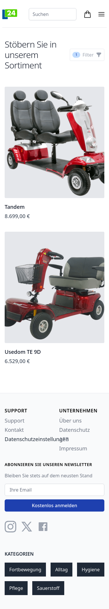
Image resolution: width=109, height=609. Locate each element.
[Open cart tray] (87, 14)
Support (14, 420)
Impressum (73, 448)
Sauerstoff (48, 588)
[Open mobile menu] (101, 14)
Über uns (70, 420)
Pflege (16, 588)
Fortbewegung (25, 569)
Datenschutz (74, 429)
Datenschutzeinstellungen (37, 439)
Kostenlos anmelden (54, 505)
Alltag (61, 569)
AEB (64, 439)
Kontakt (14, 429)
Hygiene (91, 569)
